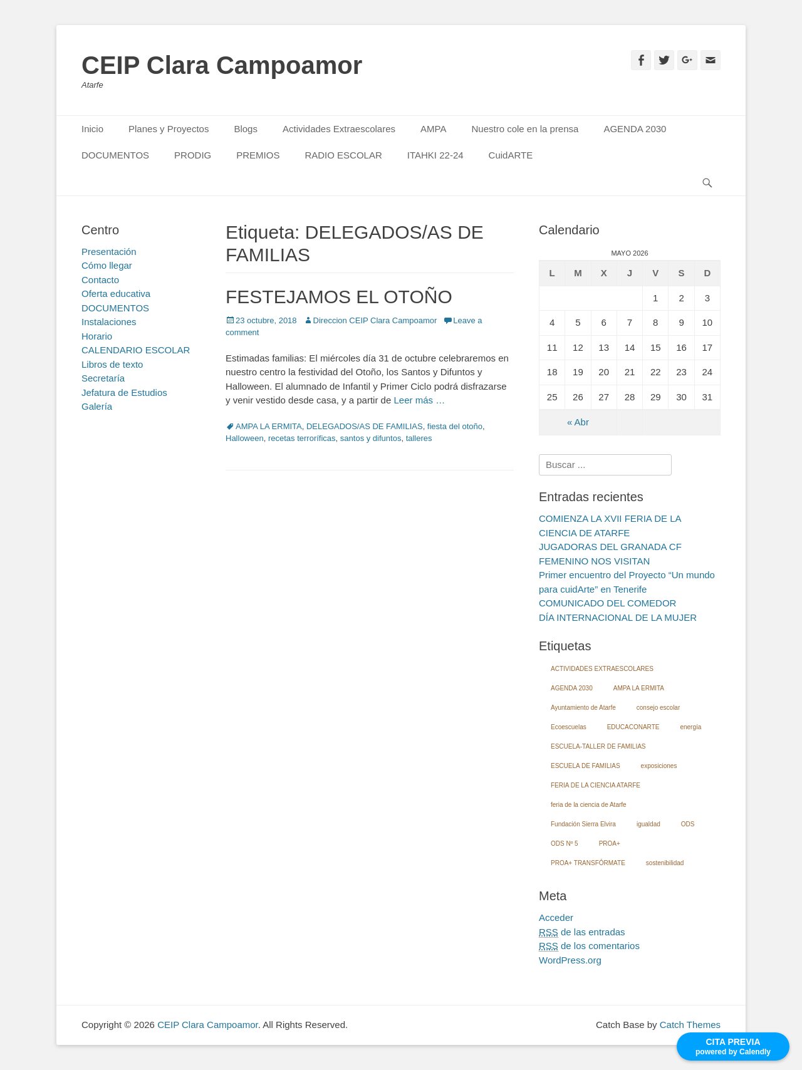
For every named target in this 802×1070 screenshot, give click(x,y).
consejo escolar (658, 707)
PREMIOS (257, 155)
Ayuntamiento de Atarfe (583, 707)
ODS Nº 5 (564, 843)
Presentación (109, 251)
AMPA (433, 128)
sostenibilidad (665, 863)
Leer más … (419, 400)
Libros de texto (112, 364)
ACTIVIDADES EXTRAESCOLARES (602, 668)
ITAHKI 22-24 (435, 155)
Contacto (100, 279)
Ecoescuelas (568, 727)
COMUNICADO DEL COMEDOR (607, 603)
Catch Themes (690, 1024)
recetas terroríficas (302, 438)
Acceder (556, 917)
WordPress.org (570, 960)
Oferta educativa (115, 293)
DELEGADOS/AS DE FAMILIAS (364, 426)
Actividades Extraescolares (339, 128)
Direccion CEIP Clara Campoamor (375, 320)
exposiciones (659, 765)
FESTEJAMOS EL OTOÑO (339, 296)
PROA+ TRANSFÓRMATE (588, 863)
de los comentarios (589, 946)
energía (690, 727)
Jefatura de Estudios (124, 392)
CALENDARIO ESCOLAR (135, 350)
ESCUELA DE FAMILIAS (585, 765)
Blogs (246, 128)
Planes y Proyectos (168, 128)
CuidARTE (511, 155)
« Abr (578, 422)
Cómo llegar (106, 265)
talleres (419, 438)
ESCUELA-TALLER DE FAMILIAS (598, 746)
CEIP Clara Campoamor (221, 65)
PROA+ (609, 843)
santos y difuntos (371, 438)
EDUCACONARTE (633, 727)
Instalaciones (109, 321)
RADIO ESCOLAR (343, 155)
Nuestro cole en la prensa (524, 128)
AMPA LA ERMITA (269, 426)
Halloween (245, 438)
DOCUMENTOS (115, 155)
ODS (688, 824)
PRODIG (192, 155)
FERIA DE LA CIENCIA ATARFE (595, 785)
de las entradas (582, 932)
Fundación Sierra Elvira (583, 824)
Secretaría (103, 378)
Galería (96, 406)
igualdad (648, 824)
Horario (96, 336)
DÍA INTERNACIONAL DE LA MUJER (618, 617)
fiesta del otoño (454, 426)
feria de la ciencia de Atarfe (589, 804)
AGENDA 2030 (634, 128)
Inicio (92, 128)
